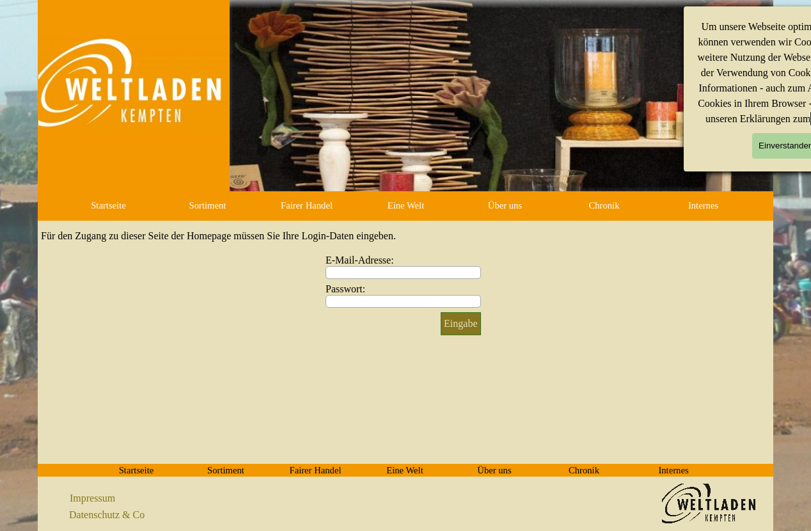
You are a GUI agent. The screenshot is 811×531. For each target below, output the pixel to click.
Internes (703, 205)
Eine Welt (406, 205)
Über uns (505, 205)
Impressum (92, 498)
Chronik (603, 205)
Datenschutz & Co (107, 514)
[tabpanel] (118, 498)
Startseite (108, 205)
